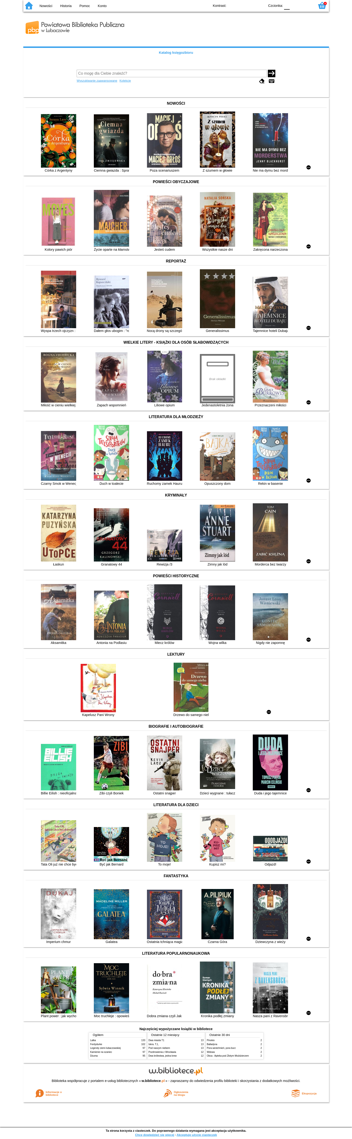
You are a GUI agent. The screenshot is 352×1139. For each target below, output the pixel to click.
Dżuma (94, 1055)
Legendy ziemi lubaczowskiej (105, 1048)
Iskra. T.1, (154, 1044)
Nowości (46, 6)
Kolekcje (125, 80)
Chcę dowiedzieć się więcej (154, 1135)
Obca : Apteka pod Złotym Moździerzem (228, 1055)
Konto (102, 6)
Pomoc (84, 6)
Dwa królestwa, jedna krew (163, 1055)
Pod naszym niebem (159, 1048)
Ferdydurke (96, 1044)
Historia (66, 6)
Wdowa (211, 1052)
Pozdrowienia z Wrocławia (162, 1052)
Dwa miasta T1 (156, 1040)
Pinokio (211, 1040)
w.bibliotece (153, 1081)
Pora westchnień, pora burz (221, 1048)
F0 (287, 5)
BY (260, 5)
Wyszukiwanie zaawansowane (97, 80)
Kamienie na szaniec (101, 1052)
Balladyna (212, 1044)
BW (241, 5)
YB (250, 5)
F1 (295, 5)
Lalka (93, 1040)
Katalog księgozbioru (176, 52)
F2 (306, 5)
